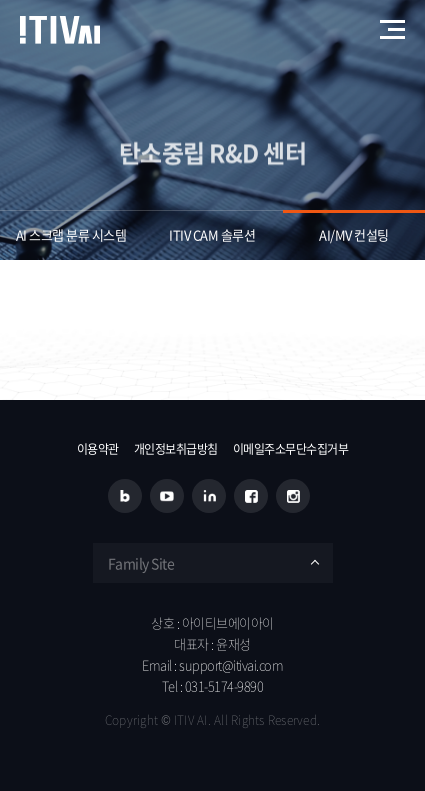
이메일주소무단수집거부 (291, 449)
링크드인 (209, 496)
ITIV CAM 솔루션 (212, 234)
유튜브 (167, 496)
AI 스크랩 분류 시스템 (71, 234)
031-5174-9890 (224, 685)
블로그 (125, 496)
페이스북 (251, 496)
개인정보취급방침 (176, 449)
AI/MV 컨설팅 (354, 234)
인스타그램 (293, 496)
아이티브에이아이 (60, 30)
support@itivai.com (231, 664)
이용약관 (98, 449)
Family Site (141, 563)
